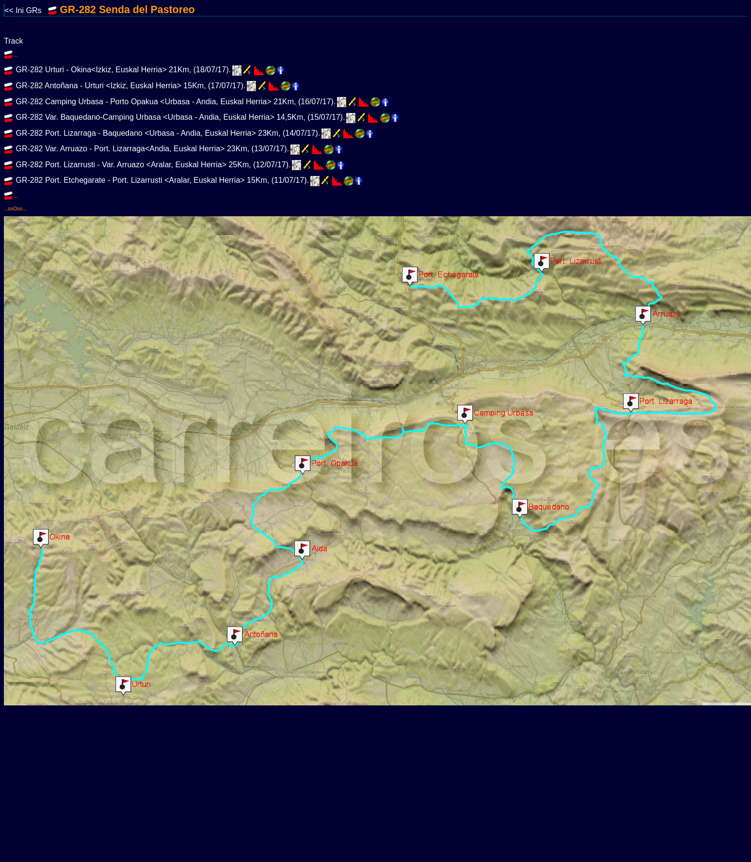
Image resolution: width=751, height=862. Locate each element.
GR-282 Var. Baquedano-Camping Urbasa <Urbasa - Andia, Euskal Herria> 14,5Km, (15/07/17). (179, 117)
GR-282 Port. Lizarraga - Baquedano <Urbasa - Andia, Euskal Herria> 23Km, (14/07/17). (167, 133)
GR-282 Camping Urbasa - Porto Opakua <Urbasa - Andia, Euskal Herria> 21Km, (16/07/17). (175, 101)
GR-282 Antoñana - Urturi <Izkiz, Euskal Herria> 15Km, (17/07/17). (129, 85)
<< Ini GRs (32, 10)
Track (13, 41)
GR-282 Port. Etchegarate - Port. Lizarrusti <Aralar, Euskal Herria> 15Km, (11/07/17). (161, 180)
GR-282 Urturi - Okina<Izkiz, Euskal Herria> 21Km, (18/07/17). (122, 70)
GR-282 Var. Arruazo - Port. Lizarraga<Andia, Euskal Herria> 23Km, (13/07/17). (151, 149)
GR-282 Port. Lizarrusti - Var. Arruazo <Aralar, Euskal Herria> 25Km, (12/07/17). (152, 164)
